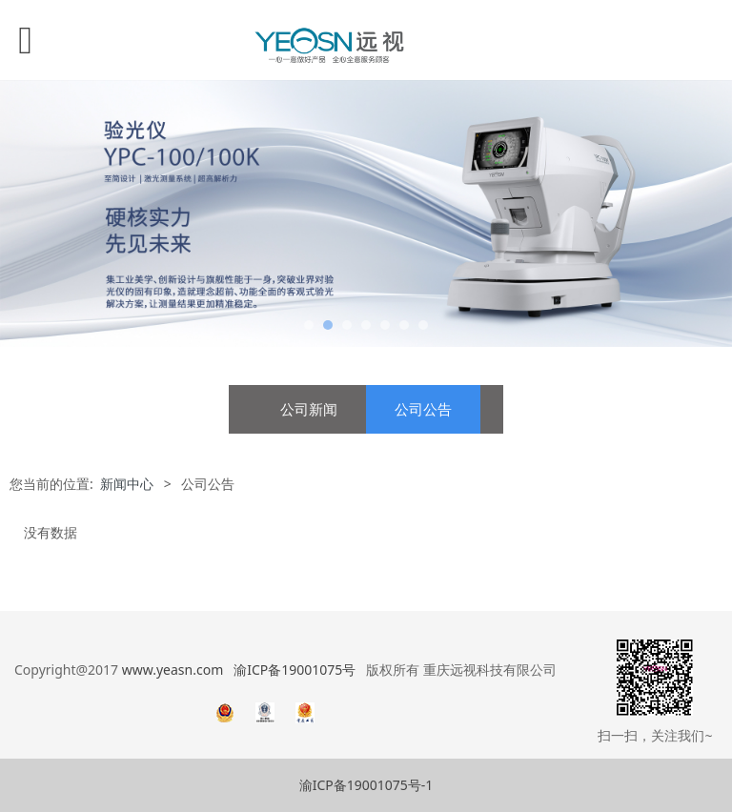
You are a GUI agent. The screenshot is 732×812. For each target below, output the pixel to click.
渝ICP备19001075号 (295, 669)
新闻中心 (126, 484)
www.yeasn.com (172, 669)
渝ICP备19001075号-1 (366, 785)
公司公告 (423, 409)
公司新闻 (308, 409)
